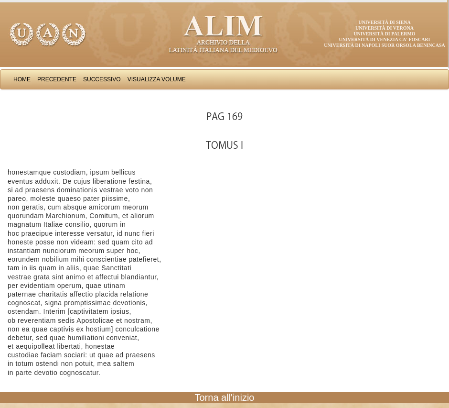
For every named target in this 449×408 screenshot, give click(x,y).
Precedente (56, 79)
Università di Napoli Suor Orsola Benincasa (384, 45)
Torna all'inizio (225, 397)
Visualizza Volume (157, 79)
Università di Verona (384, 28)
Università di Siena (384, 22)
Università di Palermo (384, 33)
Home (22, 79)
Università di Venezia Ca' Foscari (384, 39)
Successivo (102, 79)
